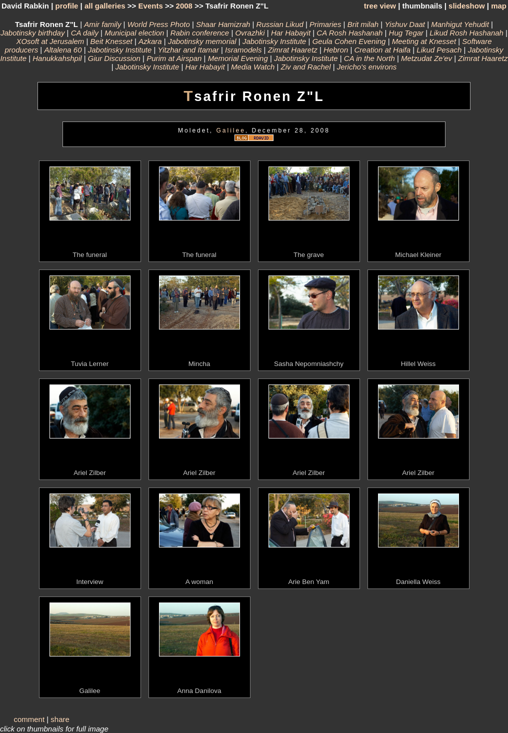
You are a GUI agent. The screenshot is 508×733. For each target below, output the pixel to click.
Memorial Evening (238, 58)
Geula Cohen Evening (349, 41)
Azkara (150, 41)
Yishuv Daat (404, 24)
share (60, 719)
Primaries (325, 24)
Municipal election (134, 32)
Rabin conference (200, 32)
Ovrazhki (249, 32)
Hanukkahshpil (57, 58)
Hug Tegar (406, 32)
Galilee (230, 130)
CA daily (84, 32)
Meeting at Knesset (424, 41)
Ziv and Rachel (305, 66)
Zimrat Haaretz (293, 50)
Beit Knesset (111, 41)
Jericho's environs (367, 66)
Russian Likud (280, 24)
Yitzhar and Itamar (188, 50)
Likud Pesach (439, 50)
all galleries (105, 6)
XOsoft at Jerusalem (50, 41)
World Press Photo (159, 24)
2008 (184, 6)
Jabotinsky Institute (274, 41)
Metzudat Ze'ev (426, 58)
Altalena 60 (63, 50)
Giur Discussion (114, 58)
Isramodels (243, 50)
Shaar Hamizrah (223, 24)
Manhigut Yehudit (460, 24)
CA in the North (369, 58)
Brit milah (363, 24)
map (498, 6)
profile (67, 6)
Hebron (336, 50)
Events (150, 6)
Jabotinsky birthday (32, 32)
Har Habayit (290, 32)
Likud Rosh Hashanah (467, 32)
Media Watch (252, 66)
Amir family (102, 24)
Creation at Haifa (382, 50)
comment (29, 719)
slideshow (466, 6)
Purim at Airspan (174, 58)
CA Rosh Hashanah (349, 32)
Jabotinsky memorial (202, 41)
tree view (380, 6)
